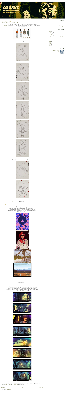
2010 (50, 44)
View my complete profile (54, 51)
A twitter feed (6, 25)
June (51, 34)
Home (22, 387)
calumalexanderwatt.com (59, 22)
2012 (50, 42)
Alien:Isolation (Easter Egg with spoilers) (10, 22)
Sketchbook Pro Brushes (59, 23)
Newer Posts (3, 387)
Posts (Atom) (9, 389)
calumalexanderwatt (55, 50)
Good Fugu (62, 24)
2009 (50, 45)
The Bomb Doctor (61, 25)
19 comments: (16, 384)
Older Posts (41, 387)
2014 (50, 40)
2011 (50, 43)
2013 (50, 41)
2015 (50, 31)
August (51, 32)
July (51, 33)
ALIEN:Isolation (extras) (7, 205)
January (51, 35)
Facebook (62, 26)
